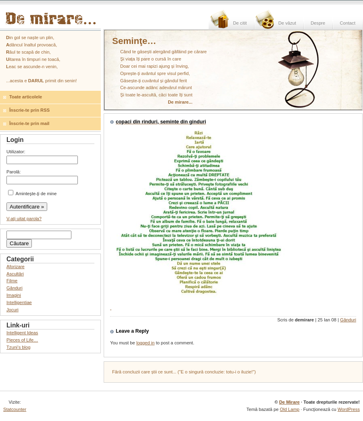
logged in (145, 342)
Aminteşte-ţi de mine (32, 193)
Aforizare (15, 266)
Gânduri (348, 319)
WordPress (349, 409)
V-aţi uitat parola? (24, 218)
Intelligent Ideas (22, 332)
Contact (347, 23)
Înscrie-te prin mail (29, 123)
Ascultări (15, 273)
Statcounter (14, 409)
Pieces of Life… (22, 340)
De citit (240, 23)
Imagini (13, 295)
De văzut (287, 23)
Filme (11, 280)
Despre (318, 23)
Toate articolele (25, 96)
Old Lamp (290, 409)
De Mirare (289, 402)
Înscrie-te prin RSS (29, 110)
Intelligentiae (19, 302)
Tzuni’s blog (18, 347)
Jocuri (12, 309)
